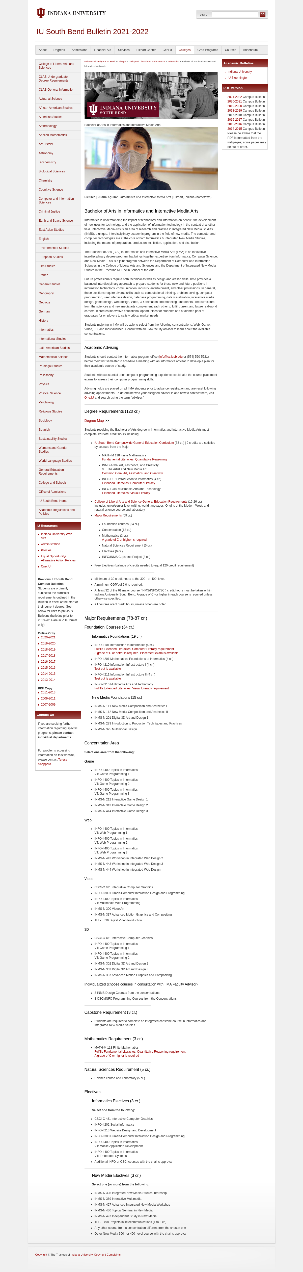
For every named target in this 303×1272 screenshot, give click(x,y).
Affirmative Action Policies (58, 560)
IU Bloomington (238, 78)
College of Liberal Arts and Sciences (56, 65)
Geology (44, 302)
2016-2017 (48, 661)
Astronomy (46, 153)
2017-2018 (48, 655)
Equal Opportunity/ (53, 556)
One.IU (46, 566)
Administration (50, 544)
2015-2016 (48, 667)
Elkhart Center (146, 50)
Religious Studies (50, 411)
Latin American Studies (54, 348)
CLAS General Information (56, 89)
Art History (46, 144)
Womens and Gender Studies (53, 449)
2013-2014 (48, 680)
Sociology (45, 420)
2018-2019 (48, 649)
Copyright (41, 1254)
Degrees (59, 50)
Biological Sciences (52, 171)
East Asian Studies (51, 229)
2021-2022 (235, 97)
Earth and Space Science (56, 220)
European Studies (51, 257)
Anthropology (48, 126)
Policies (46, 550)
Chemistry (45, 180)
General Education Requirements (51, 471)
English (44, 239)
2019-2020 (48, 643)
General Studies (50, 284)
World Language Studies (55, 460)
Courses (230, 50)
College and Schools (53, 482)
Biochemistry (47, 162)
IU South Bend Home (53, 501)
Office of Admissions (52, 492)
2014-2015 (48, 674)
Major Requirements (108, 515)
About (43, 50)
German (44, 311)
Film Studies (47, 266)
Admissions (79, 50)
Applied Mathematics (53, 135)
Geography (46, 293)
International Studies (52, 339)
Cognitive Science (51, 189)
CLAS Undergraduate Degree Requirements (53, 78)
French (43, 275)
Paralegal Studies (51, 366)
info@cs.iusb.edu (171, 356)
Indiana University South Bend (100, 61)
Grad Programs (207, 50)
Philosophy (46, 375)
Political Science (50, 393)
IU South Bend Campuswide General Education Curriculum (134, 443)
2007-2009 (48, 704)
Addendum (250, 50)
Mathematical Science (53, 357)
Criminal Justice (49, 211)
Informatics (46, 329)
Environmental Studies (54, 248)
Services (124, 50)
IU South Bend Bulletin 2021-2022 (93, 31)
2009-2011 (48, 698)
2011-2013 (48, 692)
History (43, 320)
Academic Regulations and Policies (57, 511)
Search (204, 14)
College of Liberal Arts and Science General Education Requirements (141, 501)
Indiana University (240, 71)
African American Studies (56, 108)
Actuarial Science (50, 98)
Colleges (185, 50)
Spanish (44, 429)
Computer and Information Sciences (56, 200)
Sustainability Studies (53, 438)
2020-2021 (48, 637)
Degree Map (94, 421)
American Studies (51, 117)
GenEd (167, 50)
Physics (44, 384)
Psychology (46, 402)
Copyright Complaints (107, 1254)
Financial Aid (102, 50)
